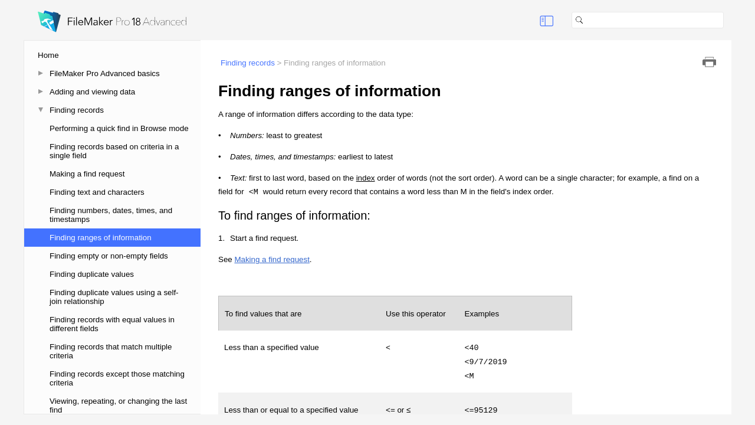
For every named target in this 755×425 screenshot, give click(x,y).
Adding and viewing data (92, 91)
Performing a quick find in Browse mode (119, 128)
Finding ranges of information (101, 237)
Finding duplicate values (92, 274)
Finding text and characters (97, 192)
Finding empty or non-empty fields (109, 255)
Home (48, 55)
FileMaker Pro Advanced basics (105, 73)
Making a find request (87, 173)
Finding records (77, 110)
